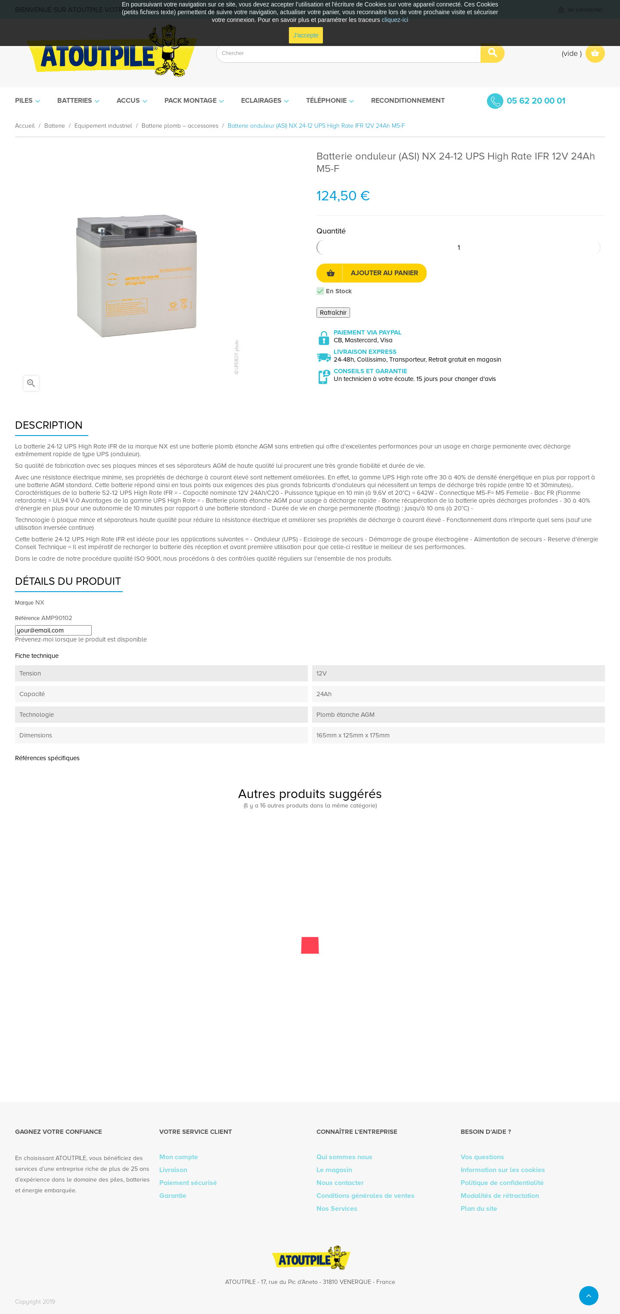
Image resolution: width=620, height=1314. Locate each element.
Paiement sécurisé (188, 1183)
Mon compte (178, 1157)
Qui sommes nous (344, 1157)
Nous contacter (340, 1183)
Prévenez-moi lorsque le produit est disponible (81, 639)
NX (39, 602)
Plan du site (479, 1208)
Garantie (172, 1195)
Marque (24, 602)
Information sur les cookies (503, 1170)
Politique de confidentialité (502, 1183)
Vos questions (482, 1157)
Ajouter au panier (372, 273)
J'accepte (306, 35)
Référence (27, 618)
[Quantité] (458, 247)
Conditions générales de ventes (365, 1195)
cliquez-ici (395, 19)
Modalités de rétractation (500, 1195)
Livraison (173, 1170)
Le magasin (334, 1170)
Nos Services (336, 1208)
